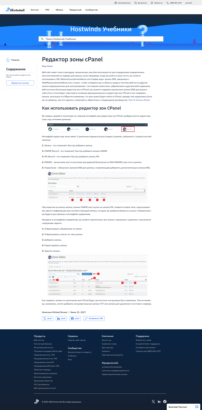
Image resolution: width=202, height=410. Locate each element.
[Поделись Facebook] (75, 318)
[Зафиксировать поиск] (42, 39)
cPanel (50, 66)
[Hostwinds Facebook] (163, 402)
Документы (140, 3)
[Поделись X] (47, 318)
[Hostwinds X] (152, 402)
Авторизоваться (123, 3)
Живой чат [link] (157, 3)
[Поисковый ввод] (104, 39)
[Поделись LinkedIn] (61, 318)
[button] (183, 406)
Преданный (75, 9)
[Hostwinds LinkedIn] (158, 402)
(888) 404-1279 (174, 3)
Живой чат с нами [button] (143, 340)
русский (190, 3)
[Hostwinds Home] (36, 402)
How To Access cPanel (139, 100)
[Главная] (15, 10)
